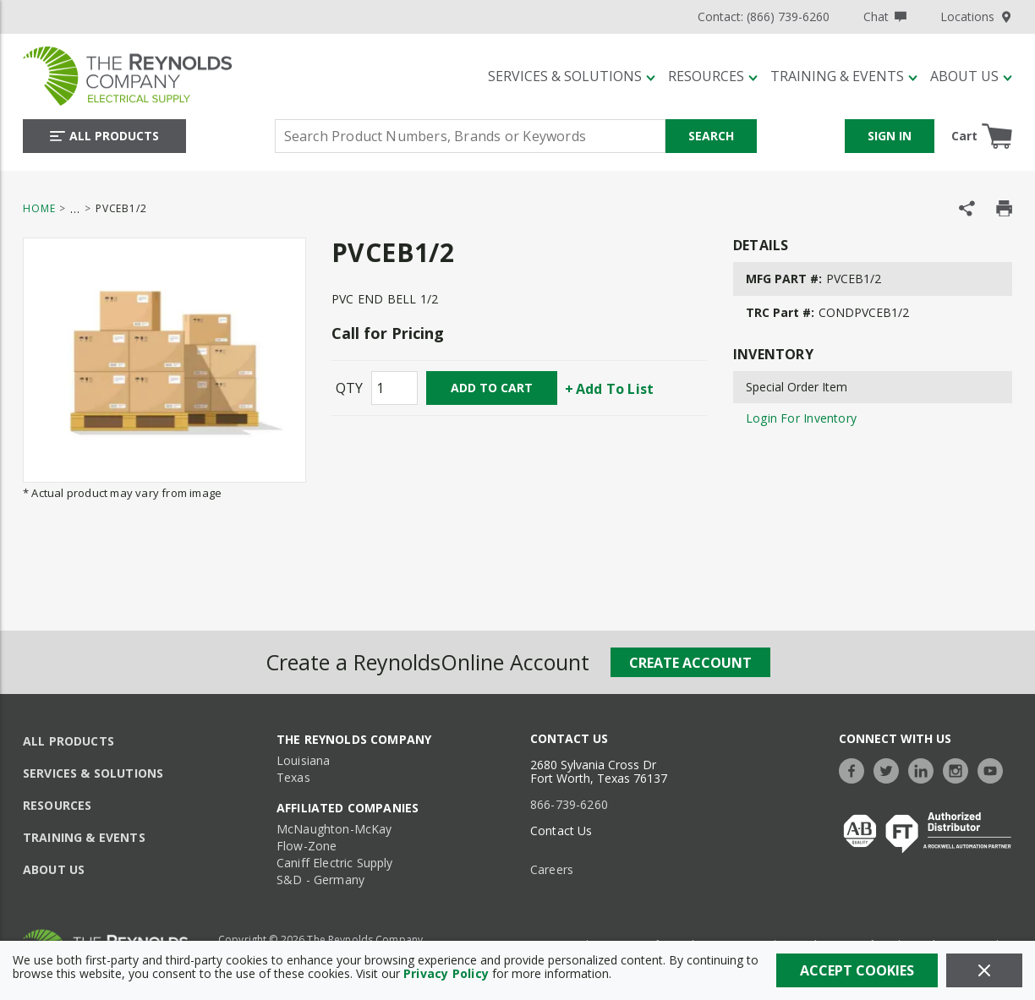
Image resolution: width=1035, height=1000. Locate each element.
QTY (349, 388)
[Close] (984, 970)
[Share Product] (967, 208)
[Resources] (713, 76)
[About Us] (971, 76)
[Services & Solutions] (571, 76)
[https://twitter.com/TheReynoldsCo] (890, 769)
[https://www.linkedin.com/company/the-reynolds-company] (925, 769)
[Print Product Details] (1004, 208)
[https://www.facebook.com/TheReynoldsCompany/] (856, 769)
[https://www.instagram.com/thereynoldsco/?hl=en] (960, 769)
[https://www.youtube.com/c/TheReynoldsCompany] (994, 769)
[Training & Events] (843, 76)
